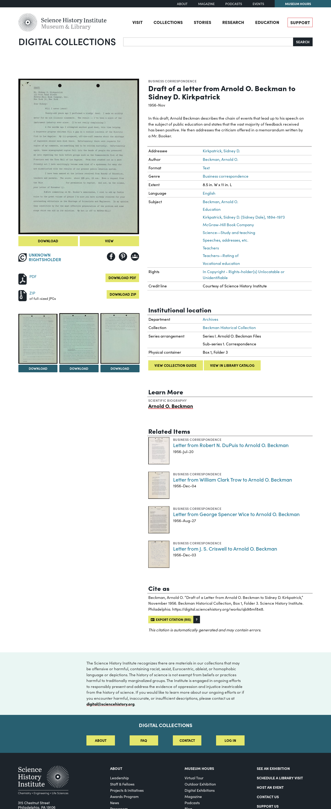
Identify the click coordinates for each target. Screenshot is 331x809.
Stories (202, 22)
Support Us (268, 806)
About (182, 4)
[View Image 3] (78, 338)
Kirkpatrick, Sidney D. (221, 150)
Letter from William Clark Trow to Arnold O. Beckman (232, 479)
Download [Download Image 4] (120, 368)
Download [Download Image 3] (79, 368)
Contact (187, 740)
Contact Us (268, 796)
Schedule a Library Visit (280, 777)
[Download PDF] (22, 278)
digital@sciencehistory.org (110, 704)
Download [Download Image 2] (38, 368)
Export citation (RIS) (171, 619)
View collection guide (175, 365)
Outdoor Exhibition (200, 784)
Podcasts (233, 4)
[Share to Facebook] (111, 256)
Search (303, 41)
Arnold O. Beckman (170, 405)
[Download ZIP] (22, 295)
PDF (33, 276)
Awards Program (124, 796)
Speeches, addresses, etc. (225, 240)
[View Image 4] (120, 338)
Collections (168, 22)
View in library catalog (232, 365)
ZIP (32, 293)
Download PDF (122, 277)
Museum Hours (298, 3)
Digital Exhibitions (200, 790)
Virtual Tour (194, 777)
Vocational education (221, 263)
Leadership (119, 777)
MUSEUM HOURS (199, 768)
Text (206, 167)
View (109, 240)
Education (267, 22)
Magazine (206, 4)
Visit (137, 22)
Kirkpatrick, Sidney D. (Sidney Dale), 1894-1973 (244, 217)
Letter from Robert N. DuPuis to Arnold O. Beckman (231, 444)
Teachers (211, 248)
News (114, 802)
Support (300, 22)
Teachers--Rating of (221, 255)
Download (48, 240)
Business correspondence (172, 81)
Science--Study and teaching (229, 232)
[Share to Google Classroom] (135, 256)
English (209, 193)
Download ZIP (123, 294)
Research (233, 22)
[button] (196, 619)
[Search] (208, 42)
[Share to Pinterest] (123, 256)
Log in (230, 740)
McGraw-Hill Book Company (228, 224)
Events (258, 4)
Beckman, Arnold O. (220, 159)
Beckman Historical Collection (229, 327)
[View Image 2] (37, 339)
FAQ (143, 740)
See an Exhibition (273, 768)
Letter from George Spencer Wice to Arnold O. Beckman (236, 513)
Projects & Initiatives (127, 790)
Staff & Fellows (122, 784)
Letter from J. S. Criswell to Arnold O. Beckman (225, 548)
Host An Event (270, 787)
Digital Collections (67, 41)
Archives (210, 319)
